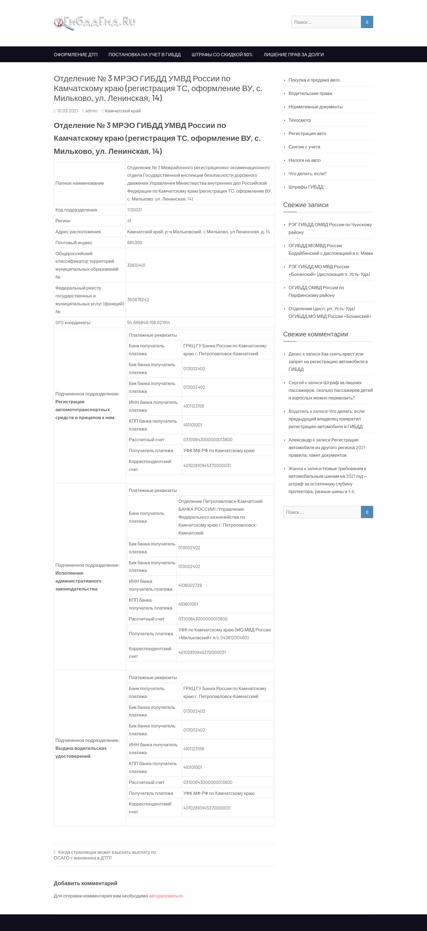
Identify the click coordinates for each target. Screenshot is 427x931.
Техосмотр (300, 120)
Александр (300, 439)
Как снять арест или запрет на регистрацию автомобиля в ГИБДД (328, 361)
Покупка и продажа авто (314, 79)
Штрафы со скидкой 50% (222, 54)
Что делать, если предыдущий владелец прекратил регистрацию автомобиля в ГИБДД (326, 418)
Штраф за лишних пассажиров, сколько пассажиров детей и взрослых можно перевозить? (331, 390)
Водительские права (310, 93)
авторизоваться (166, 895)
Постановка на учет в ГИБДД (145, 54)
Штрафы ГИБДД (306, 186)
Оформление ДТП (76, 54)
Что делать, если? (308, 173)
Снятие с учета (304, 146)
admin (91, 110)
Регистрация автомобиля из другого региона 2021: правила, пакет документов (328, 447)
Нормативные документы (316, 106)
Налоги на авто (305, 160)
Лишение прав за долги (294, 54)
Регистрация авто (307, 133)
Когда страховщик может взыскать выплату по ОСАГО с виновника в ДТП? (105, 854)
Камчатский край (123, 110)
